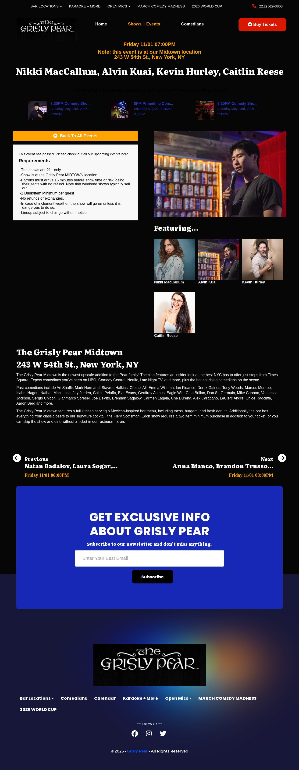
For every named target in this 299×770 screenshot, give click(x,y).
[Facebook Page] (135, 735)
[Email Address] (149, 558)
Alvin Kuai (207, 282)
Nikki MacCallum (169, 282)
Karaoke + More (84, 6)
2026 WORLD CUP (207, 6)
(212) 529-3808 (270, 6)
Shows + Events (144, 24)
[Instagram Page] (149, 735)
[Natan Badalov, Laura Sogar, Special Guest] (65, 473)
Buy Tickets (262, 24)
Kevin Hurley (253, 282)
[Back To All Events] (75, 136)
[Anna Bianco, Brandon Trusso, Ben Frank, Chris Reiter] (229, 473)
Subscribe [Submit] (152, 577)
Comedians (192, 24)
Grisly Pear (137, 751)
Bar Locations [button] (46, 6)
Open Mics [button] (118, 6)
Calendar (105, 698)
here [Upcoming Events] (124, 154)
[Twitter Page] (163, 735)
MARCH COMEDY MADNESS (161, 6)
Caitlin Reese (166, 336)
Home (101, 24)
